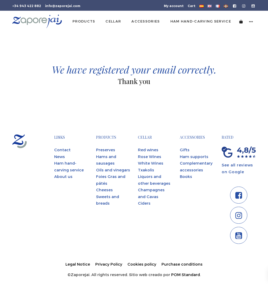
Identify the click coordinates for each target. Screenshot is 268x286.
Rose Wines (149, 156)
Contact (62, 149)
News (59, 156)
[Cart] (241, 21)
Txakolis (146, 169)
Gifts (184, 149)
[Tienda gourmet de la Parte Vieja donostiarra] (37, 21)
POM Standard (185, 274)
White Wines (150, 163)
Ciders (144, 203)
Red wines (148, 149)
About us (63, 176)
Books (186, 176)
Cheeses (104, 189)
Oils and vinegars (113, 169)
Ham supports (194, 156)
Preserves (105, 149)
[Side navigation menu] (251, 21)
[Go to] (235, 5)
